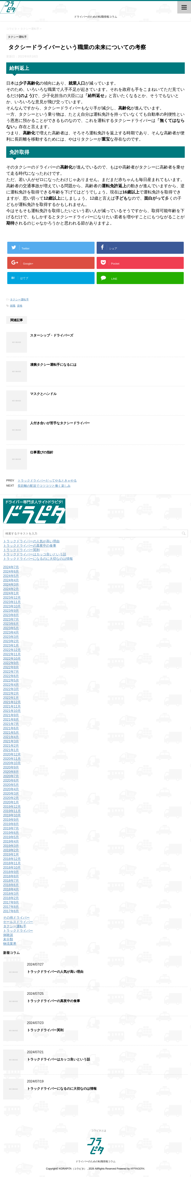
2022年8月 (11, 667)
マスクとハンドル (43, 394)
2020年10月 (12, 763)
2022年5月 (11, 680)
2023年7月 (11, 619)
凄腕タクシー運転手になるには (53, 364)
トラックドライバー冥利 (21, 550)
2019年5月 (11, 837)
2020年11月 (12, 758)
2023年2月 (11, 641)
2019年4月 (11, 841)
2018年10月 (12, 867)
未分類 (8, 939)
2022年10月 (12, 658)
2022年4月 (11, 684)
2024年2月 (11, 589)
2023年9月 (11, 610)
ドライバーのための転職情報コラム (96, 1161)
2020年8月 (11, 772)
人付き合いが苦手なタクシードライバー (60, 423)
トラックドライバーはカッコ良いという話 (34, 554)
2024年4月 (11, 580)
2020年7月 (11, 776)
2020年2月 (11, 798)
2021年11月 (12, 706)
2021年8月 (11, 719)
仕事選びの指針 (41, 452)
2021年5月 (11, 732)
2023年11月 (12, 602)
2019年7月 (11, 828)
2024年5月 (11, 576)
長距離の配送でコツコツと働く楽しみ (44, 485)
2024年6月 (11, 571)
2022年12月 (12, 650)
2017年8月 (11, 907)
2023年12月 (12, 597)
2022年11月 (12, 654)
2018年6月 (11, 885)
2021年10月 (12, 711)
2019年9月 (11, 819)
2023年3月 (11, 637)
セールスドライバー (18, 922)
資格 (19, 305)
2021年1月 (11, 750)
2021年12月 (12, 702)
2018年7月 (11, 880)
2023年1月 (11, 645)
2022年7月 (11, 671)
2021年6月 (11, 728)
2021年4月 (11, 737)
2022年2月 (11, 693)
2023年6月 (11, 624)
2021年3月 (11, 741)
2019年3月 (11, 846)
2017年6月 (11, 911)
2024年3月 (11, 584)
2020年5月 (11, 785)
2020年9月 (11, 767)
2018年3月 (11, 893)
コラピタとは (98, 1130)
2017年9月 (11, 902)
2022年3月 (11, 689)
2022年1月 (11, 698)
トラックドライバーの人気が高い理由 (31, 541)
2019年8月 (11, 824)
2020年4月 (11, 789)
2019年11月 (12, 811)
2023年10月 (12, 606)
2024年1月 (11, 593)
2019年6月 (11, 832)
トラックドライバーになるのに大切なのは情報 (38, 558)
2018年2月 (11, 898)
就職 (12, 305)
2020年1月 (11, 802)
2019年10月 (12, 815)
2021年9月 (11, 715)
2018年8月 (11, 876)
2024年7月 (11, 567)
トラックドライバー (18, 930)
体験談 (8, 935)
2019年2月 (11, 850)
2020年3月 (11, 793)
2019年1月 (11, 854)
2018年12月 (12, 859)
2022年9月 (11, 663)
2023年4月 (11, 632)
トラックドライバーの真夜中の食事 (29, 545)
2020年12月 (12, 754)
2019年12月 (12, 806)
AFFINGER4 (137, 1168)
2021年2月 (11, 745)
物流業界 (9, 943)
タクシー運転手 (19, 299)
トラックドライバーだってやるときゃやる (47, 480)
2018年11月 (12, 863)
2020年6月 (11, 780)
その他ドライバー (16, 917)
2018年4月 (11, 889)
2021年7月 (11, 724)
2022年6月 (11, 676)
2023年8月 (11, 615)
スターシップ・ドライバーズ (51, 335)
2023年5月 (11, 628)
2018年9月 (11, 872)
